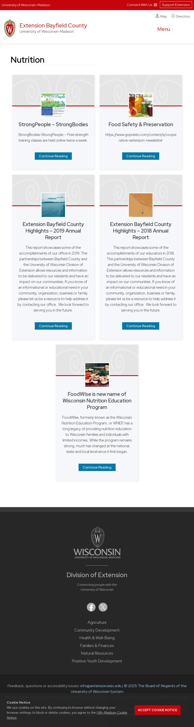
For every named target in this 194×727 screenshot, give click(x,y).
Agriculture (97, 622)
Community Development (97, 630)
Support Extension (176, 5)
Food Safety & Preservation (140, 124)
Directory (180, 16)
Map (161, 16)
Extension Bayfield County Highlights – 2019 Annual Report (53, 231)
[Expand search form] (180, 29)
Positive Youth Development (97, 661)
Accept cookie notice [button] (157, 710)
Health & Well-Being (97, 637)
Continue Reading (53, 156)
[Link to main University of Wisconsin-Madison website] (97, 557)
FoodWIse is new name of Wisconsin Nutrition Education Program (97, 400)
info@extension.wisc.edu (100, 685)
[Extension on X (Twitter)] (103, 610)
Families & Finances (97, 645)
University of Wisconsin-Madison (26, 5)
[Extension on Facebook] (91, 610)
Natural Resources (97, 653)
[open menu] (164, 29)
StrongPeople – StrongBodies (53, 124)
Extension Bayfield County (53, 25)
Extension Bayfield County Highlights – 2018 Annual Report (140, 231)
